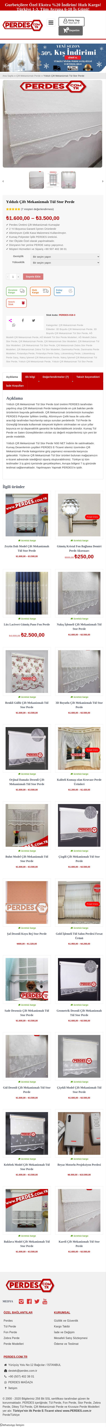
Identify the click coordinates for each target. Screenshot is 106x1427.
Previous (3, 181)
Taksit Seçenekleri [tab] (88, 376)
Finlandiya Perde (26, 353)
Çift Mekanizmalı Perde (28, 75)
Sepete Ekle (33, 276)
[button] (12, 1424)
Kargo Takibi (62, 1326)
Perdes (8, 1320)
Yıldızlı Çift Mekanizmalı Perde (35, 361)
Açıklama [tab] (12, 376)
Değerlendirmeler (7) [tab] (56, 376)
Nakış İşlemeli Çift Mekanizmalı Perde (39, 357)
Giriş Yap (74, 21)
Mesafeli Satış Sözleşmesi (70, 1338)
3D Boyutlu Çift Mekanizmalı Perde (74, 329)
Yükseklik (18, 262)
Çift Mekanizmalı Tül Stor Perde (38, 345)
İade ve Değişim (64, 1332)
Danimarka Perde (70, 349)
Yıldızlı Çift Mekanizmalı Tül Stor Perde (72, 361)
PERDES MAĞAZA (20, 1382)
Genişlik (18, 256)
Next (102, 181)
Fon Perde (10, 1332)
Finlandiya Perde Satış (48, 353)
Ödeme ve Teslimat (66, 1343)
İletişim (12, 1388)
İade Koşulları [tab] (15, 385)
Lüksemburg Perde (71, 353)
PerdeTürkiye (11, 1414)
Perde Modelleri (14, 1343)
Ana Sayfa (8, 75)
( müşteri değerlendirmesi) (37, 209)
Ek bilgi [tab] (30, 376)
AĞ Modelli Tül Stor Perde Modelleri (58, 337)
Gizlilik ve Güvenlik (66, 1320)
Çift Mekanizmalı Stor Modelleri (60, 341)
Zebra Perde (12, 1338)
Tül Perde (10, 1326)
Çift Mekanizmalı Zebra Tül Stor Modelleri (38, 349)
